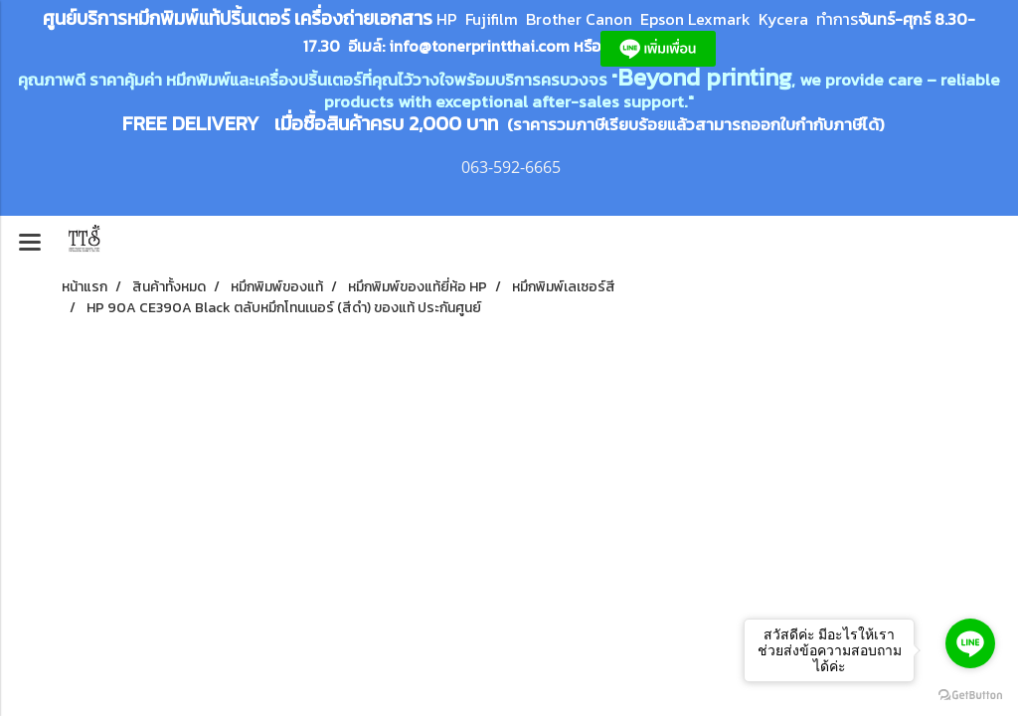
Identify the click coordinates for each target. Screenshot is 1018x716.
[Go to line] (970, 643)
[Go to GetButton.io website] (970, 695)
